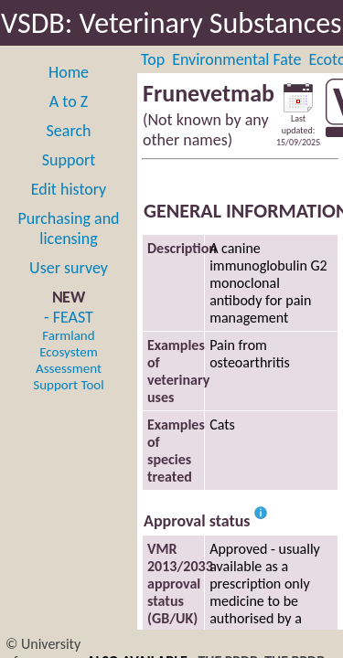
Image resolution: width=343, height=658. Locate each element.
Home (68, 72)
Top (153, 59)
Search (69, 131)
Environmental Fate (236, 59)
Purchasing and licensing (68, 228)
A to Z (68, 101)
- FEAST (68, 350)
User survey (68, 268)
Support (68, 160)
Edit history (69, 189)
